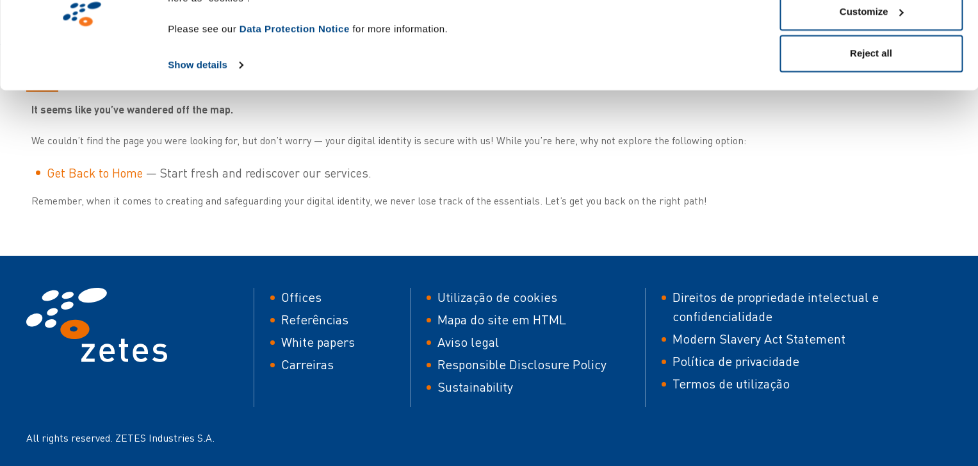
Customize (872, 76)
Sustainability (475, 387)
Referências (314, 320)
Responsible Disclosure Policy (522, 364)
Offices (301, 297)
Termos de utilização (731, 384)
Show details (197, 129)
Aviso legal (468, 342)
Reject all (871, 117)
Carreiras (307, 364)
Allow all (871, 33)
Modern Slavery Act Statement (758, 339)
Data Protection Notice (295, 93)
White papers (318, 342)
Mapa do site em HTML (501, 320)
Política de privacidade (735, 361)
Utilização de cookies (497, 297)
